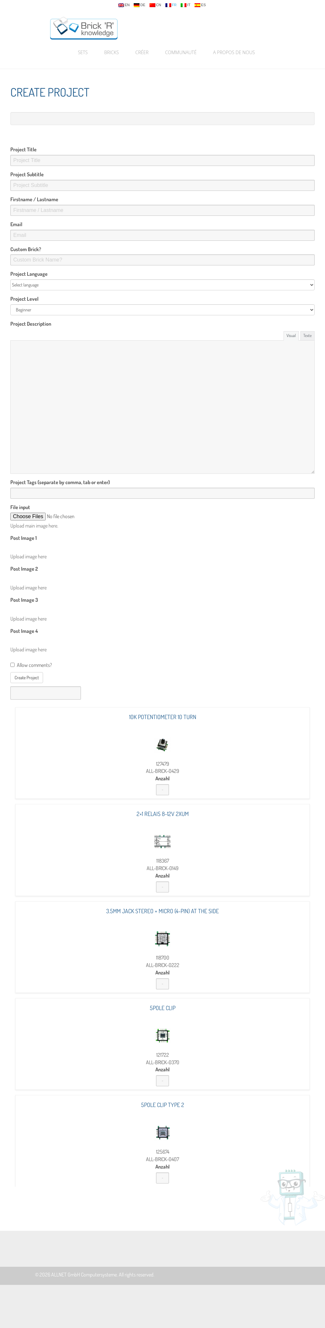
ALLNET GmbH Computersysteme (84, 1274)
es (200, 5)
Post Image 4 (24, 631)
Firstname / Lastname (34, 199)
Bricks (111, 52)
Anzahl (162, 778)
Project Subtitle (27, 174)
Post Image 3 (24, 600)
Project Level (24, 299)
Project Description (30, 323)
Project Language (29, 274)
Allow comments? (31, 665)
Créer (142, 52)
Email (16, 224)
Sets (83, 52)
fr (171, 5)
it (185, 5)
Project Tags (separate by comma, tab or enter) (60, 482)
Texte (307, 335)
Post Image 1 (23, 538)
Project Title (23, 149)
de (139, 5)
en (123, 5)
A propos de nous (234, 52)
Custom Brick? (25, 249)
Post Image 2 (24, 568)
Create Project (27, 677)
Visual (291, 335)
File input (20, 507)
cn (155, 5)
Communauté (180, 52)
